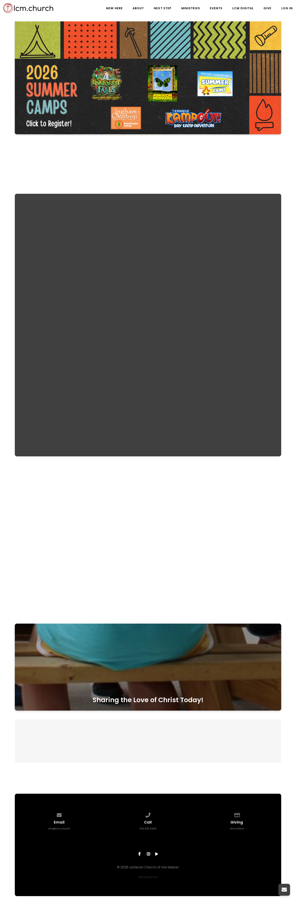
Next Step (162, 8)
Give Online (237, 828)
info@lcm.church (59, 828)
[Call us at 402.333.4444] (148, 814)
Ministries (190, 8)
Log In (287, 8)
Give (267, 8)
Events (216, 8)
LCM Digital (243, 8)
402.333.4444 (148, 828)
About (138, 8)
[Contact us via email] (59, 814)
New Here (114, 8)
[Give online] (236, 814)
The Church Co (148, 877)
